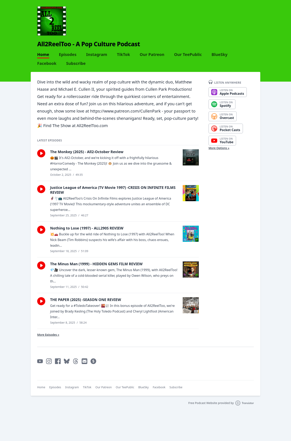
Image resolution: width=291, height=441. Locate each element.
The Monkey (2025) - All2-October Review (86, 151)
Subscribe (76, 63)
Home (43, 55)
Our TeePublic (188, 55)
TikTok (123, 55)
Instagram (96, 55)
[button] (41, 153)
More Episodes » (48, 335)
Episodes (67, 55)
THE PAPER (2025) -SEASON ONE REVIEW (85, 299)
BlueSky (220, 55)
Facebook (46, 63)
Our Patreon (152, 55)
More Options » (219, 148)
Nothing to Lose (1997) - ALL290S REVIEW (86, 228)
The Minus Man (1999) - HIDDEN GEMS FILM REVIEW (96, 263)
